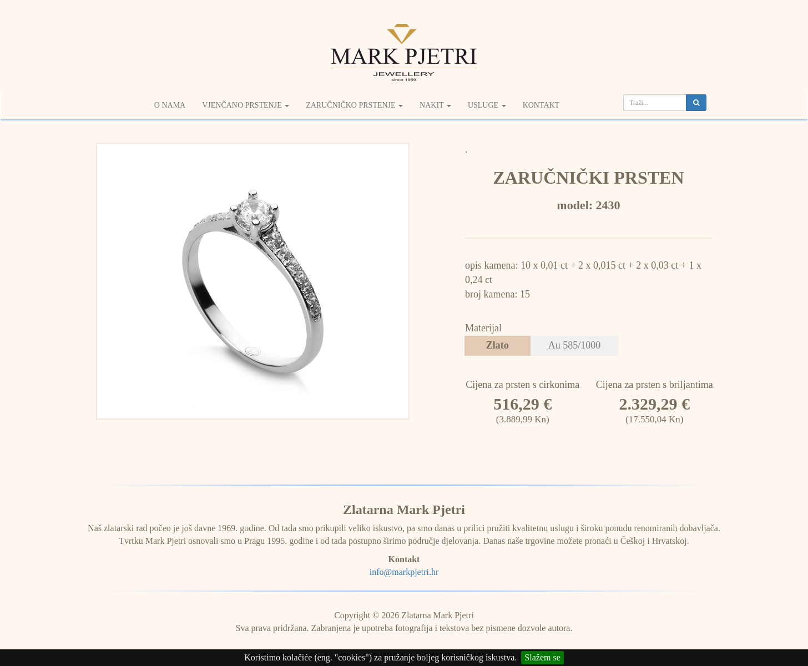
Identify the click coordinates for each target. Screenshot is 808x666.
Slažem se (542, 657)
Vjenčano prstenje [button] (245, 105)
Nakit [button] (435, 105)
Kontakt (541, 105)
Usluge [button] (487, 105)
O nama (169, 105)
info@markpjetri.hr (404, 572)
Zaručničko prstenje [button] (354, 105)
